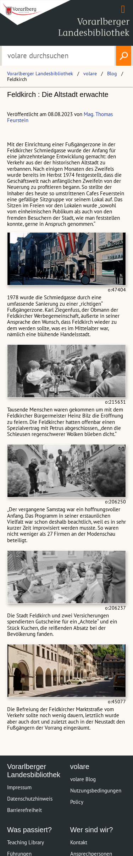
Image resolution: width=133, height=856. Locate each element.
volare (90, 73)
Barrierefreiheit (24, 810)
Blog (112, 73)
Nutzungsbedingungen (95, 790)
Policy (76, 801)
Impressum (19, 787)
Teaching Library (25, 842)
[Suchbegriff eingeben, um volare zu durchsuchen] (58, 56)
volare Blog (83, 779)
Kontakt (78, 842)
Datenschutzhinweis (29, 798)
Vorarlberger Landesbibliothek (40, 73)
